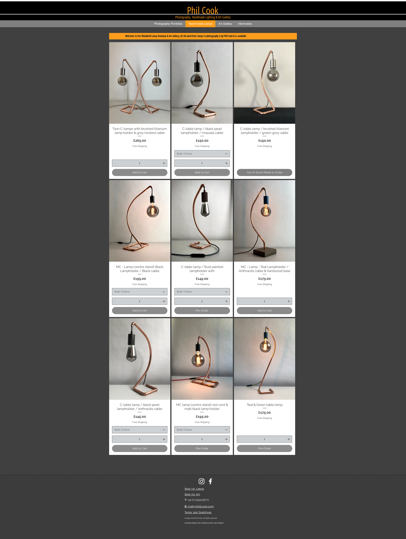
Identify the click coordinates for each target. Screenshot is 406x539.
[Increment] (164, 163)
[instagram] (201, 481)
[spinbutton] (139, 163)
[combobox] (202, 153)
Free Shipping (139, 146)
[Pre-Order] (202, 310)
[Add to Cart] (140, 172)
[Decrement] (115, 163)
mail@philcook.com (201, 506)
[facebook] (210, 481)
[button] (168, 23)
